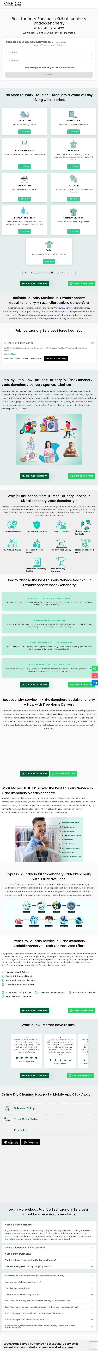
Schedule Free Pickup (34, 283)
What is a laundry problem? (49, 1224)
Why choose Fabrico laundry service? (49, 1294)
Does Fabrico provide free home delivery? (49, 1319)
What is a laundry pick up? (49, 1288)
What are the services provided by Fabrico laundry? (49, 1260)
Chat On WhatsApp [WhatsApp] (81, 283)
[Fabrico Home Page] (12, 4)
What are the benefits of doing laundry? (49, 1247)
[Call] (95, 675)
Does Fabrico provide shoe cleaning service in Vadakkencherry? (49, 1313)
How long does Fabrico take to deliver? (49, 1282)
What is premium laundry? (49, 1253)
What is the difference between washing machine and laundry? (49, 1275)
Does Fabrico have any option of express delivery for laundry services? (49, 1300)
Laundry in (48, 714)
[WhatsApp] (95, 668)
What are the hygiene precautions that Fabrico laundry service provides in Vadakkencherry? (49, 1326)
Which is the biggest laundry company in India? (49, 1266)
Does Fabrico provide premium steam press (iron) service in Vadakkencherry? (49, 1307)
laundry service (65, 308)
